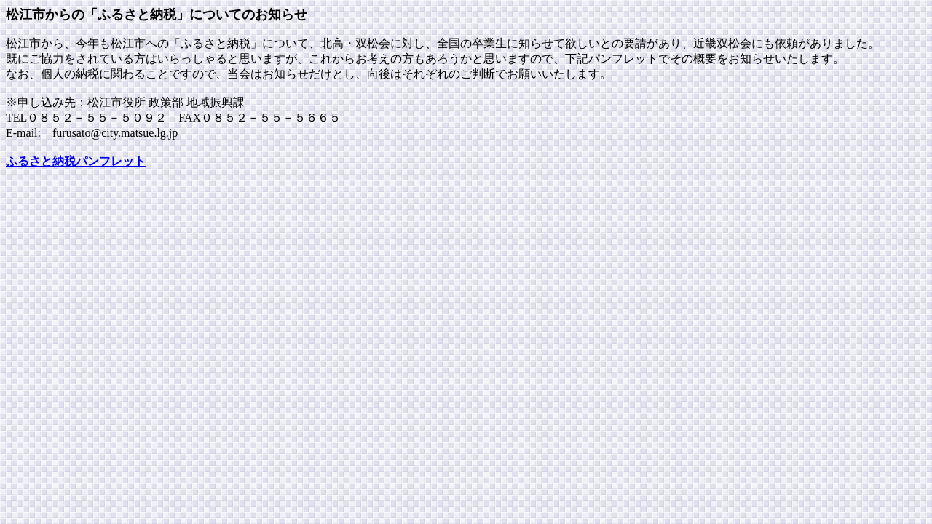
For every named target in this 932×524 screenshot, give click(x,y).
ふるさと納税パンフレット (76, 161)
